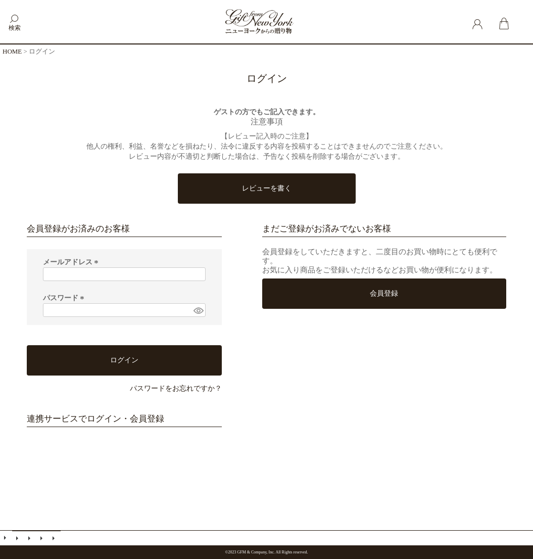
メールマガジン (18, 538)
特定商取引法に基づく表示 (42, 538)
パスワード (65, 298)
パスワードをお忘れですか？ (176, 388)
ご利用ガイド (6, 538)
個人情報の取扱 (55, 538)
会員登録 (30, 538)
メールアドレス (72, 262)
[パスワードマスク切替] (198, 310)
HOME (12, 51)
